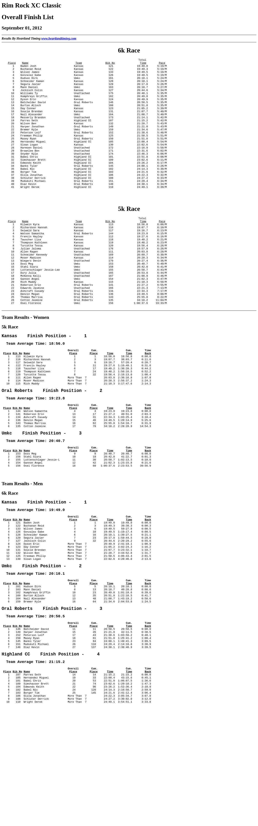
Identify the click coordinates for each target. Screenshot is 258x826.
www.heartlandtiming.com (58, 38)
